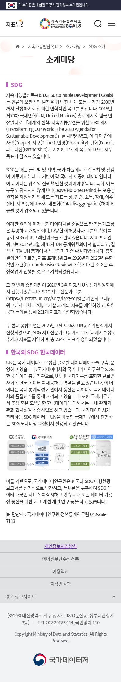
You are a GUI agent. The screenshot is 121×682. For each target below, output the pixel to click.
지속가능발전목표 (43, 46)
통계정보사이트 (21, 596)
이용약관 (60, 571)
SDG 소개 (97, 46)
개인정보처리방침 (60, 546)
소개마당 (73, 46)
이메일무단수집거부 (60, 558)
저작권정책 (60, 583)
